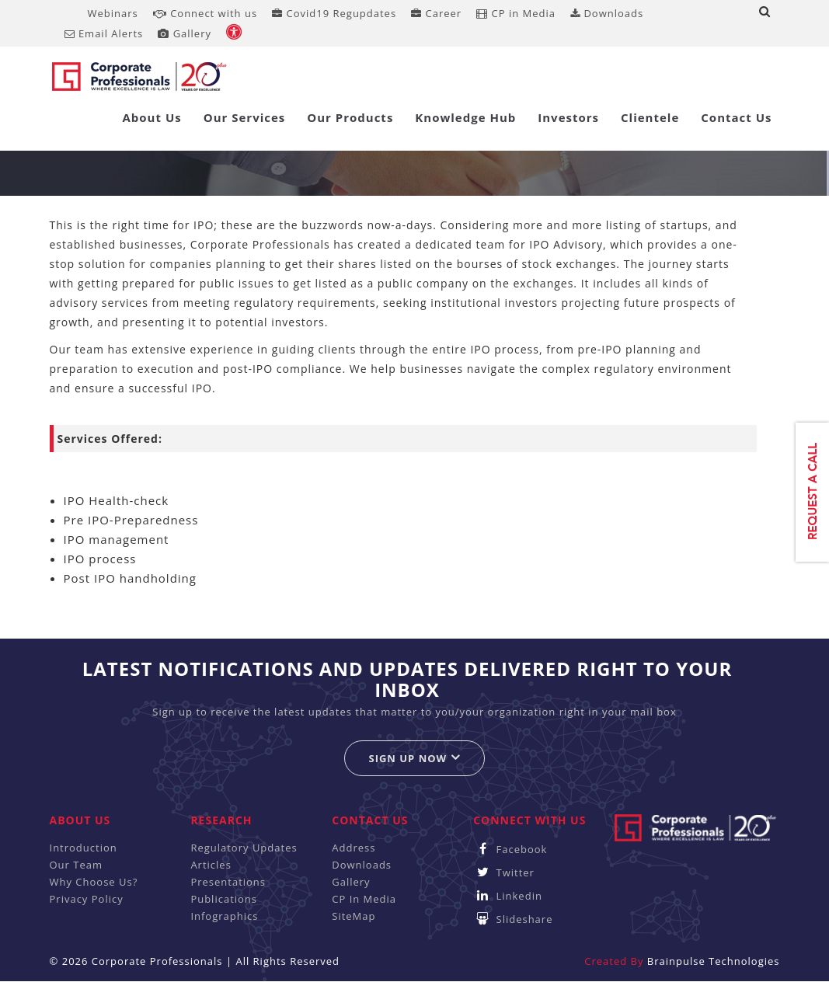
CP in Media (516, 13)
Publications (223, 899)
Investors (568, 117)
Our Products (350, 117)
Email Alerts (104, 33)
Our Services (245, 117)
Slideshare (512, 919)
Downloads (606, 13)
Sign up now (414, 757)
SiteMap (353, 916)
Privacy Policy (87, 899)
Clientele (650, 117)
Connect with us (205, 13)
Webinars (113, 13)
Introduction (83, 848)
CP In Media (364, 899)
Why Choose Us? (94, 882)
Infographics (224, 916)
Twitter (504, 872)
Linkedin (507, 896)
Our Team (76, 865)
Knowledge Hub (465, 117)
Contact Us (736, 117)
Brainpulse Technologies (713, 961)
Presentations (228, 882)
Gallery (184, 33)
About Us (151, 117)
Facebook (510, 849)
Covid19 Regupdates (334, 13)
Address (353, 848)
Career (436, 13)
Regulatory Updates (243, 848)
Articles (210, 865)
